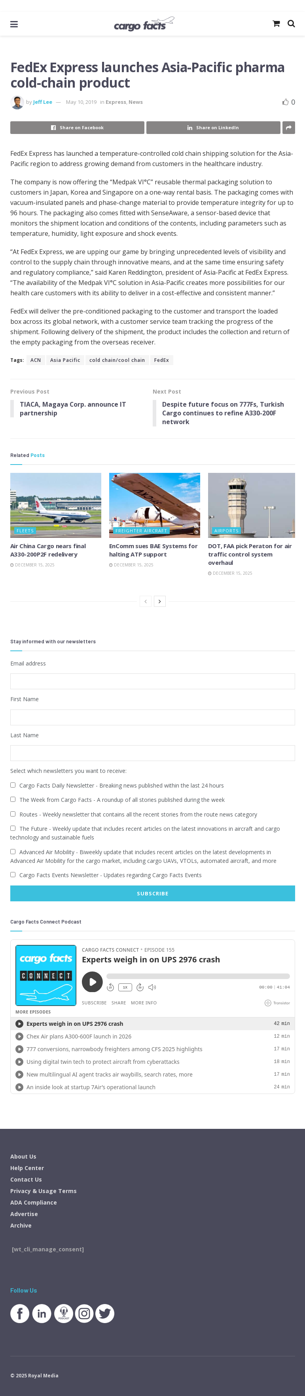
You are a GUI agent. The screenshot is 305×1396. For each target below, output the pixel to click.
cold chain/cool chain (117, 360)
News (136, 101)
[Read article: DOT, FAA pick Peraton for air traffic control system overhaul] (253, 505)
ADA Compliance (33, 1202)
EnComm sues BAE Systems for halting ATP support (153, 550)
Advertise (24, 1213)
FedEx (161, 360)
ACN (35, 360)
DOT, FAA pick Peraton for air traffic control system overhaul (250, 554)
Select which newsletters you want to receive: (68, 770)
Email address (28, 663)
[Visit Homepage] (144, 24)
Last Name (24, 735)
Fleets (25, 531)
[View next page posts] (160, 601)
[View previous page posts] (146, 601)
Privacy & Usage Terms (43, 1190)
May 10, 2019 (81, 101)
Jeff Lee (42, 101)
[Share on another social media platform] (288, 127)
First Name (24, 699)
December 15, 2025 (32, 565)
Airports (226, 531)
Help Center (27, 1167)
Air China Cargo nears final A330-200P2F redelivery (48, 550)
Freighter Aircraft (141, 531)
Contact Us (26, 1179)
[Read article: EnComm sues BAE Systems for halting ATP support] (154, 505)
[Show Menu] (14, 24)
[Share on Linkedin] (213, 127)
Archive (21, 1225)
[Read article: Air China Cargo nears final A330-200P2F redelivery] (55, 505)
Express (116, 101)
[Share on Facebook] (77, 127)
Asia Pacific (65, 360)
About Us (23, 1156)
